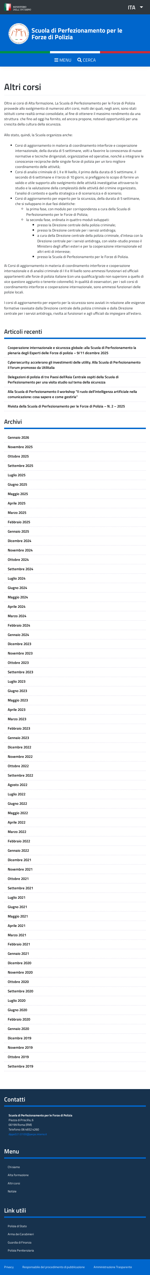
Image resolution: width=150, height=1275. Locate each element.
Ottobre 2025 (18, 456)
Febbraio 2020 (19, 1019)
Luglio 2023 (16, 681)
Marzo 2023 (17, 719)
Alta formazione (18, 1175)
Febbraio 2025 (19, 522)
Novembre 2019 (20, 1047)
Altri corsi (14, 1183)
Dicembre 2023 (19, 643)
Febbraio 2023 (19, 728)
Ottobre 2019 (18, 1057)
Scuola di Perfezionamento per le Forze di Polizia (76, 33)
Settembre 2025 (20, 465)
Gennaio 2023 (18, 737)
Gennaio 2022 (18, 850)
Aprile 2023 (16, 709)
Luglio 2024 (16, 578)
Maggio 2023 (18, 700)
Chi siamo (14, 1166)
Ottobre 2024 (18, 559)
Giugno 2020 (17, 1010)
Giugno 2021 (17, 906)
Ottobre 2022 (18, 766)
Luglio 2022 (16, 794)
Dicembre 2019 (19, 1038)
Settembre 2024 (20, 569)
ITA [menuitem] (131, 7)
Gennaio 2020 (18, 1028)
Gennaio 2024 (18, 634)
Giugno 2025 (17, 484)
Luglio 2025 (16, 475)
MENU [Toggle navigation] (62, 60)
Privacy (9, 1267)
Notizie (12, 1191)
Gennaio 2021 (18, 953)
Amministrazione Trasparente (113, 1267)
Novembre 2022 (20, 756)
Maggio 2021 (18, 916)
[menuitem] (133, 7)
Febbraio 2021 (19, 944)
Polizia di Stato (17, 1226)
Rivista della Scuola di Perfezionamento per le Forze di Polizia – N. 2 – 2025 (66, 406)
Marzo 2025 (17, 512)
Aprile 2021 (16, 925)
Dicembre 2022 (19, 747)
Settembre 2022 (20, 775)
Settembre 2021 (20, 888)
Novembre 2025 (20, 446)
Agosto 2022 (17, 784)
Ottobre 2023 (18, 662)
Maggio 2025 (18, 493)
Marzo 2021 (17, 935)
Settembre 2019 (20, 1066)
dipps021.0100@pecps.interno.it (28, 1134)
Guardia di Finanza (19, 1242)
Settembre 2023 (20, 672)
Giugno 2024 (17, 587)
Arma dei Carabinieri (21, 1234)
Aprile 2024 (16, 606)
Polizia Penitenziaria (21, 1250)
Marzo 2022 (17, 831)
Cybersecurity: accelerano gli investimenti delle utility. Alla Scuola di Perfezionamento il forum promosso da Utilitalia (74, 364)
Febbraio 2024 (19, 625)
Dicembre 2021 (19, 860)
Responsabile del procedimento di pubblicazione (53, 1267)
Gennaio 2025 (18, 531)
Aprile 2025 (16, 503)
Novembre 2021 (20, 869)
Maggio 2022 (18, 813)
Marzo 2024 (17, 616)
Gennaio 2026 (18, 437)
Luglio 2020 (16, 1000)
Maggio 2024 (18, 597)
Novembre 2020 (20, 972)
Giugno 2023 (17, 690)
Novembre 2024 (20, 550)
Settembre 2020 (20, 991)
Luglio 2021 (16, 897)
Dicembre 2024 (19, 540)
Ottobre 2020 (18, 981)
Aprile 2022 (16, 822)
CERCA (86, 60)
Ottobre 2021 (18, 878)
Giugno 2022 (17, 803)
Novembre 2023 (20, 653)
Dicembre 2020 (19, 963)
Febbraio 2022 (19, 841)
